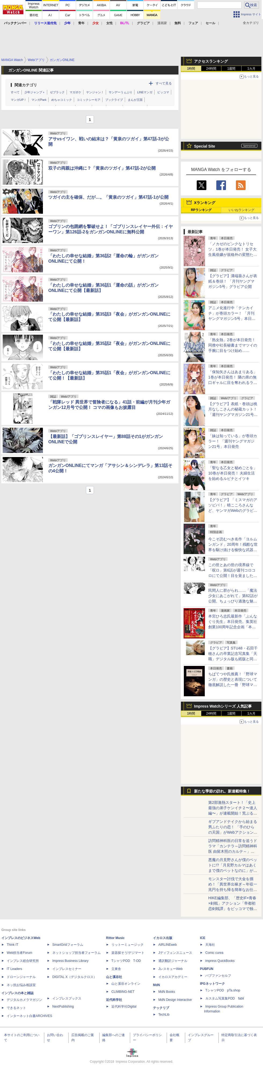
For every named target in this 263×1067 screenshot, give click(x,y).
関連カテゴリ (25, 85)
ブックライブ (114, 99)
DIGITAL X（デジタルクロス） (74, 977)
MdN (156, 985)
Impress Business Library (70, 961)
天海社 (210, 945)
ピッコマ (163, 92)
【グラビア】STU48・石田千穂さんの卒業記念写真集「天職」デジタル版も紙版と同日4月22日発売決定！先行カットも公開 (233, 659)
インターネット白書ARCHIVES (29, 1016)
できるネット (16, 1008)
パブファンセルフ (218, 975)
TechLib (163, 1014)
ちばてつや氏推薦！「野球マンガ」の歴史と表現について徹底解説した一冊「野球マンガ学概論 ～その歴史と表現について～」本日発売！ (232, 685)
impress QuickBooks (220, 961)
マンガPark (38, 99)
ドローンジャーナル (21, 977)
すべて (15, 92)
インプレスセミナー (66, 969)
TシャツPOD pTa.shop (222, 990)
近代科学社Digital (123, 1006)
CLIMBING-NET (122, 992)
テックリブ (161, 1008)
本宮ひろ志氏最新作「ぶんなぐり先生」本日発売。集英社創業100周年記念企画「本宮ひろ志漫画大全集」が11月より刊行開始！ (233, 627)
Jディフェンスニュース (175, 953)
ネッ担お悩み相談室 (21, 985)
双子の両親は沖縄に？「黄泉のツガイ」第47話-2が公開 (102, 168)
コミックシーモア (88, 99)
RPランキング (201, 210)
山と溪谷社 (114, 977)
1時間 (191, 68)
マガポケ (75, 92)
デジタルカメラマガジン (24, 1000)
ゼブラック (57, 92)
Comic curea (214, 953)
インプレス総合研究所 (23, 961)
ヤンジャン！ (95, 92)
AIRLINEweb (167, 945)
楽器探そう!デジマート (127, 953)
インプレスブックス (66, 998)
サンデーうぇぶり (120, 92)
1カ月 (251, 68)
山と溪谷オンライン (125, 984)
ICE (202, 938)
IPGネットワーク (212, 984)
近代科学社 (114, 1000)
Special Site (204, 146)
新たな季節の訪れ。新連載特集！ (222, 791)
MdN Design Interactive (175, 1000)
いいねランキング (241, 210)
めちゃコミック (61, 99)
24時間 (211, 68)
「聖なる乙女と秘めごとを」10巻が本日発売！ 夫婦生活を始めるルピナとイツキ (232, 473)
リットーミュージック (127, 945)
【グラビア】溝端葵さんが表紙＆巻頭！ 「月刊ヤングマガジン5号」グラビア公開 (232, 281)
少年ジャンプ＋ (34, 92)
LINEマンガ (144, 92)
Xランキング (204, 203)
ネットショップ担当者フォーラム (76, 953)
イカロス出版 (162, 938)
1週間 (231, 68)
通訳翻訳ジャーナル (172, 961)
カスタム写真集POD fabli (224, 998)
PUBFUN (206, 969)
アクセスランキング (211, 61)
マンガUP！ (19, 99)
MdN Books (166, 992)
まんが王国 (135, 99)
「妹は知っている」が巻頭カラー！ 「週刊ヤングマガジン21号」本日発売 (232, 441)
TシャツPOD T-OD (126, 961)
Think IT (12, 945)
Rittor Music (115, 938)
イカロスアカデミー (172, 977)
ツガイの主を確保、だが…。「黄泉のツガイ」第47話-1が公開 (108, 197)
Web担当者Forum (19, 953)
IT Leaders (14, 969)
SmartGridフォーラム (67, 945)
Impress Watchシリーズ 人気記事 (223, 706)
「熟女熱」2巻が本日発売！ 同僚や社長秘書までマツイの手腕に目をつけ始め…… (232, 345)
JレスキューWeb (170, 969)
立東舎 (116, 969)
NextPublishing (63, 1006)
